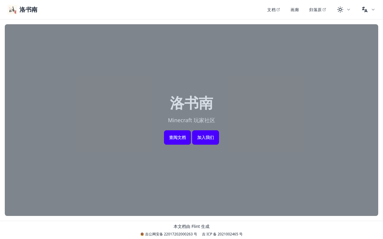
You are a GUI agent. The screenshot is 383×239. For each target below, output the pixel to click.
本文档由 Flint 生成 (191, 226)
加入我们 (205, 137)
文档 (273, 9)
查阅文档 (177, 137)
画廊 (295, 9)
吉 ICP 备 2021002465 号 (222, 234)
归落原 (317, 9)
